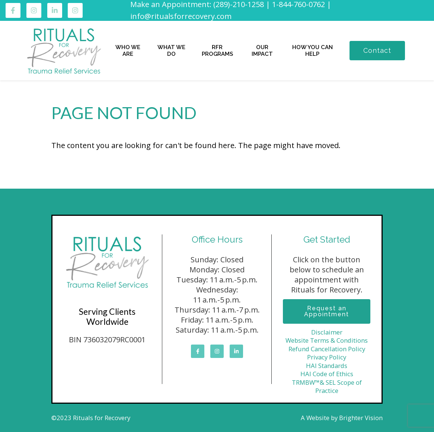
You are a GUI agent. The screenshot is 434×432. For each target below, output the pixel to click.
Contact (377, 50)
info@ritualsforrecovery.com (181, 16)
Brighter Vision (361, 417)
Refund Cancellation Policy (326, 349)
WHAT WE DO (171, 50)
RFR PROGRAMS (217, 50)
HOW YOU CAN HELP (312, 50)
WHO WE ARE (127, 50)
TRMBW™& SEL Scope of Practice (327, 386)
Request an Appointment (326, 311)
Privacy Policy (326, 357)
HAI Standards (326, 365)
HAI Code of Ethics (326, 373)
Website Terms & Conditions (326, 340)
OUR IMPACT (262, 50)
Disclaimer (326, 332)
